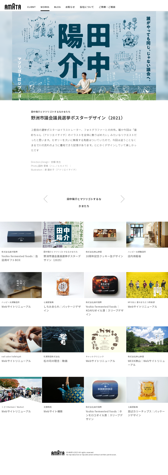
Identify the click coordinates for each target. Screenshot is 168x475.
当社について (87, 6)
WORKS (45, 6)
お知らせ (70, 6)
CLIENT (31, 6)
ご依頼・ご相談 (107, 6)
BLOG (57, 6)
